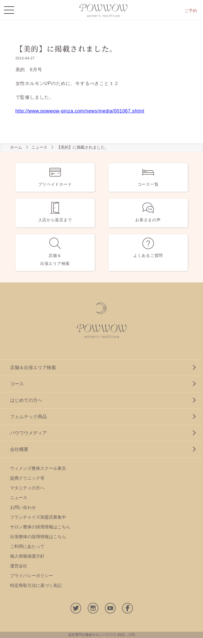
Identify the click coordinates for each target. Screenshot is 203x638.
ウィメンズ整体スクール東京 (38, 468)
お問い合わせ (23, 507)
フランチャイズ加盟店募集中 (38, 517)
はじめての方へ (26, 400)
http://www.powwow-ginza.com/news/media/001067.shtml (80, 110)
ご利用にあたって (27, 546)
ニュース (39, 147)
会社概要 (19, 449)
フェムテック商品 (28, 416)
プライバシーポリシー (31, 575)
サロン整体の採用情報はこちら (40, 526)
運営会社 (18, 565)
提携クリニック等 (27, 478)
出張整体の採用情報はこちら (38, 536)
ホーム (16, 147)
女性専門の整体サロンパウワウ (92, 635)
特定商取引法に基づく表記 (36, 585)
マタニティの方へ (27, 487)
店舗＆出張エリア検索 (33, 367)
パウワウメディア (28, 432)
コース (17, 383)
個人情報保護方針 (27, 556)
